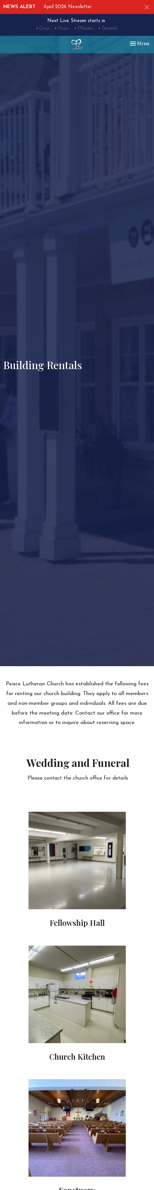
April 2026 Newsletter (67, 7)
